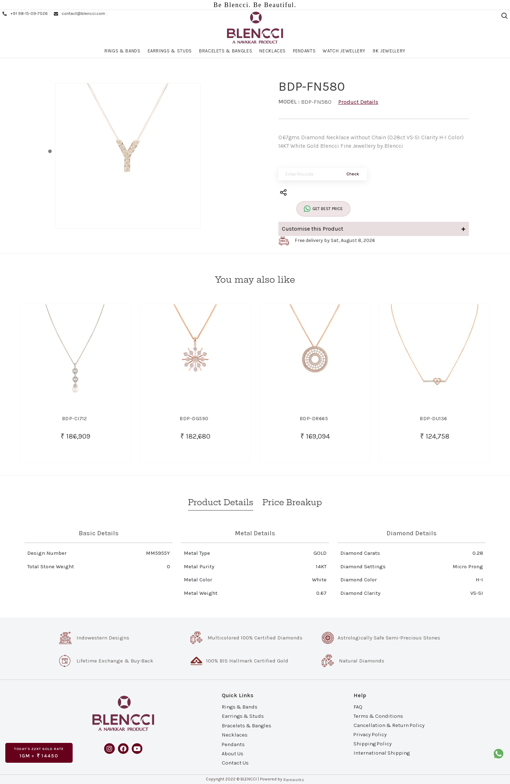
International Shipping (381, 753)
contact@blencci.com (79, 13)
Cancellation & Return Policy (389, 725)
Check (352, 173)
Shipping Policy (372, 743)
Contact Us (235, 763)
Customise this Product (373, 228)
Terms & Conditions (378, 715)
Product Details (358, 101)
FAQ (357, 706)
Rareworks (293, 779)
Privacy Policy (370, 734)
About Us (232, 753)
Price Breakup (292, 502)
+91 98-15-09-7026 (25, 13)
